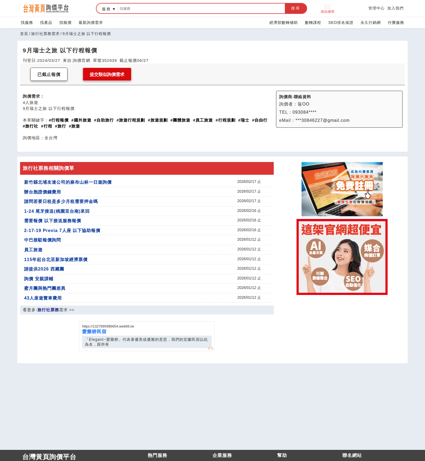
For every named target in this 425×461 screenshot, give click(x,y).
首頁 (24, 33)
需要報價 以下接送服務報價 (52, 220)
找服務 (27, 22)
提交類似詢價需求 (107, 74)
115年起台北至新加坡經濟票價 (56, 259)
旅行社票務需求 (45, 33)
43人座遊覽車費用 (43, 297)
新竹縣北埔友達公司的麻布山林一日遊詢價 (68, 182)
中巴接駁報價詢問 (42, 239)
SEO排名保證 (340, 22)
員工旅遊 (33, 249)
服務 (106, 9)
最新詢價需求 (91, 22)
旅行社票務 (48, 309)
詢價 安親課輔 (38, 278)
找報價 (65, 22)
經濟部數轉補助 (283, 22)
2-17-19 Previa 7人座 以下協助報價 (62, 230)
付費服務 (396, 22)
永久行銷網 (370, 22)
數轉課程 (313, 22)
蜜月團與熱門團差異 (45, 288)
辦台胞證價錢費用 (42, 191)
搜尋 (295, 8)
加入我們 (395, 8)
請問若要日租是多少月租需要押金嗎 (61, 201)
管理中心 (376, 8)
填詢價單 (328, 9)
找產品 (46, 22)
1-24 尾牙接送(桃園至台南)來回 (57, 211)
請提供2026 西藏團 (44, 268)
